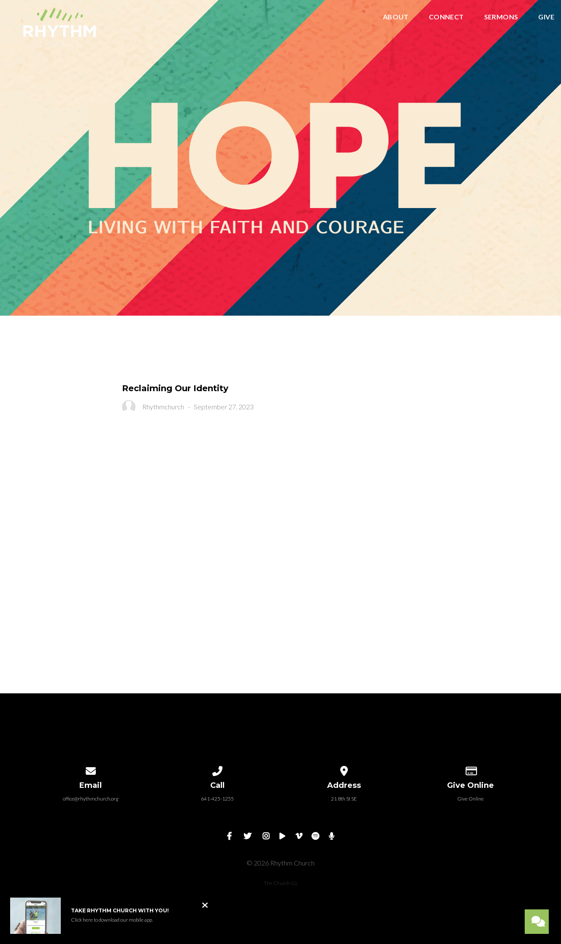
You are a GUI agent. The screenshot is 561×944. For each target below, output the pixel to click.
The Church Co (280, 883)
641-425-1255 (217, 798)
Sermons (501, 17)
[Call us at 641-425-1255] (217, 769)
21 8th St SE (344, 798)
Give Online (470, 798)
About (396, 17)
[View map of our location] (344, 769)
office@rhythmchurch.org (90, 798)
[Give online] (470, 769)
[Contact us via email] (91, 769)
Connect (446, 17)
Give (546, 17)
